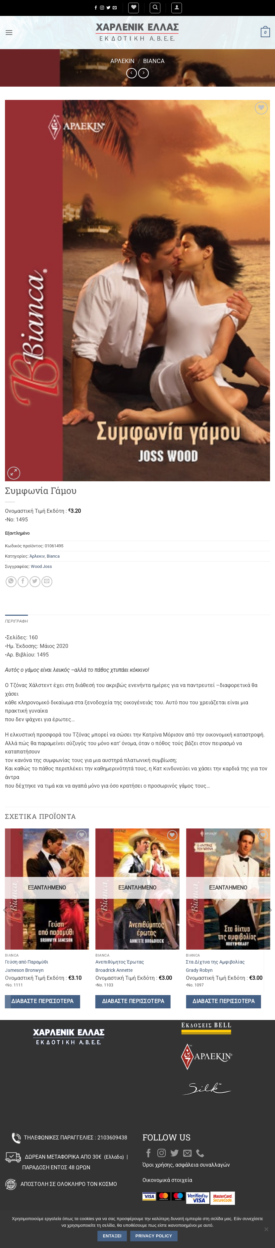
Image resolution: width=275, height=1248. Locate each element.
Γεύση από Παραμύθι (26, 962)
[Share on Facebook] (23, 581)
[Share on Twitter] (34, 581)
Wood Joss (41, 566)
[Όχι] (266, 1231)
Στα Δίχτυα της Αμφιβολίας (215, 962)
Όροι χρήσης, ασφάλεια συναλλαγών (186, 1165)
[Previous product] (143, 73)
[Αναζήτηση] (155, 8)
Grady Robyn (199, 970)
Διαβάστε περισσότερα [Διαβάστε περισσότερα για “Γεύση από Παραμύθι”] (42, 1001)
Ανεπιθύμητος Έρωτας (119, 962)
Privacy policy (154, 1236)
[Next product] (131, 73)
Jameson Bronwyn (24, 970)
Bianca (154, 60)
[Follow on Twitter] (108, 8)
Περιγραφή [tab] (16, 621)
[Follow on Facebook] (96, 8)
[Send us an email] (115, 8)
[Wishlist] (133, 8)
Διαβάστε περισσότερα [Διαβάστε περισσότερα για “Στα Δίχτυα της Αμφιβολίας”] (223, 1001)
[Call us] (200, 1153)
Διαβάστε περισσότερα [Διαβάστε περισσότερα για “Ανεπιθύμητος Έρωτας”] (133, 1001)
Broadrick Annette (114, 970)
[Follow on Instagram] (102, 8)
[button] (176, 8)
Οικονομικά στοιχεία (167, 1180)
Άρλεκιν (122, 60)
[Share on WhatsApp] (11, 581)
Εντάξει (112, 1236)
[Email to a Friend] (46, 581)
